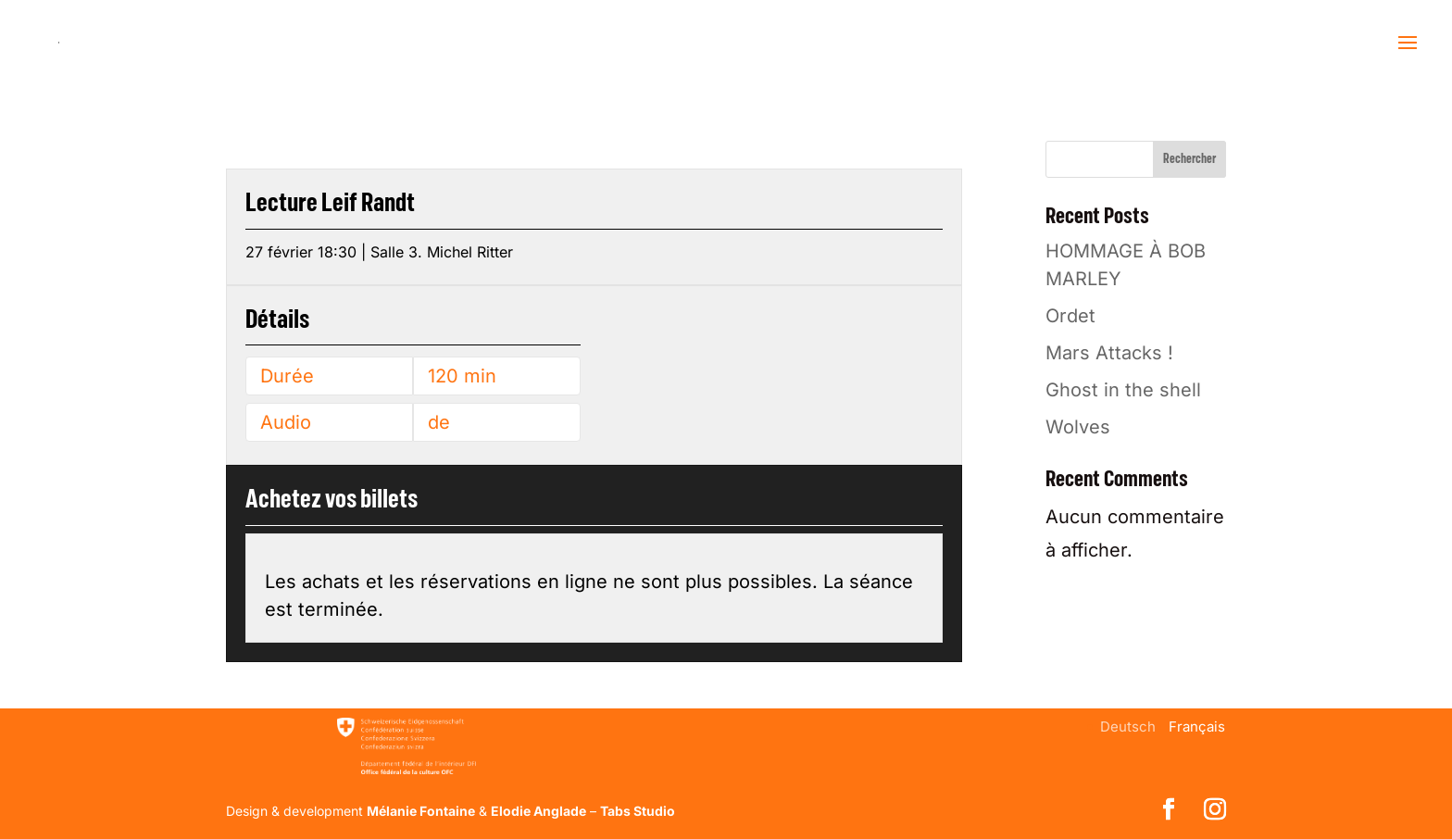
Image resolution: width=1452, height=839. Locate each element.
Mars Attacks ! (1109, 353)
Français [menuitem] (1197, 726)
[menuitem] (1128, 726)
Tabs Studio (637, 811)
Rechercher (1189, 159)
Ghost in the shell (1123, 390)
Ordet (1070, 316)
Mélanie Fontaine (421, 811)
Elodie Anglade (538, 811)
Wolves (1077, 427)
